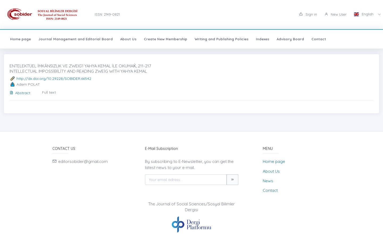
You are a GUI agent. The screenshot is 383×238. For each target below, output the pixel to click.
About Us (128, 39)
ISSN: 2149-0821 (107, 14)
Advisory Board (290, 39)
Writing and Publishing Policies (221, 39)
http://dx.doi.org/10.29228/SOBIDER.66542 (53, 78)
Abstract (20, 92)
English (364, 14)
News (268, 180)
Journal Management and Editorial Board (75, 39)
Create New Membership (165, 39)
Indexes (262, 39)
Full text (49, 92)
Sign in (308, 14)
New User (335, 14)
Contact (318, 39)
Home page (20, 39)
